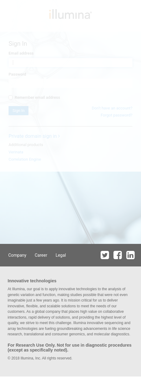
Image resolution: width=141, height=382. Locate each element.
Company (17, 255)
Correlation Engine (25, 159)
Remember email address (34, 97)
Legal (61, 255)
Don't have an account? (112, 108)
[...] (11, 97)
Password (17, 74)
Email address (21, 53)
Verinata (16, 152)
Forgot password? (116, 115)
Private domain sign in (34, 136)
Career (41, 255)
